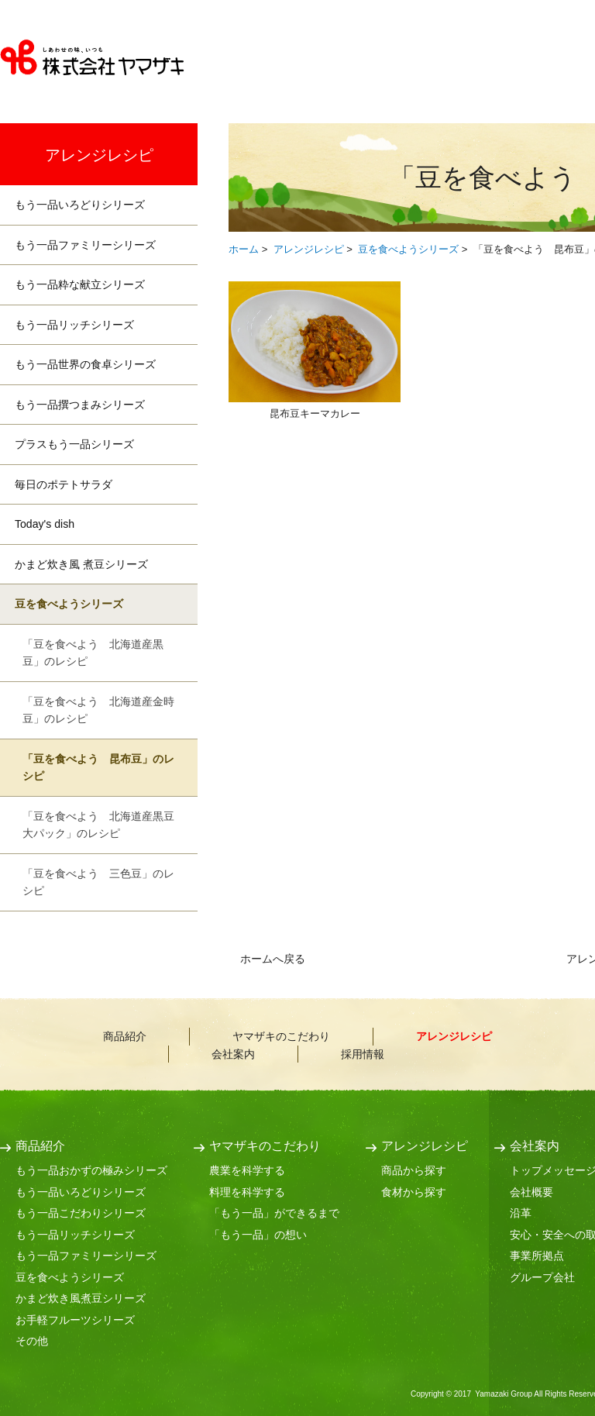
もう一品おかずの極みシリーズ (91, 1170)
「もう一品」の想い (258, 1234)
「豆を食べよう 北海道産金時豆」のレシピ (98, 710)
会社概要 (531, 1192)
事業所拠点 (537, 1255)
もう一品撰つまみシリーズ (80, 404)
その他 (31, 1341)
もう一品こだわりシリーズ (80, 1213)
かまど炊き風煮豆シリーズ (80, 1298)
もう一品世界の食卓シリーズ (85, 364)
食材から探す (413, 1192)
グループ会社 (542, 1277)
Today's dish (44, 524)
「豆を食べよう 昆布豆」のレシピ (98, 768)
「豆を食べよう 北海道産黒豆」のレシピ (92, 653)
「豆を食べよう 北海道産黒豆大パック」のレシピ (98, 825)
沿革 (520, 1213)
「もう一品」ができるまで (274, 1213)
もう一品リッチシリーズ (74, 325)
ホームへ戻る (272, 959)
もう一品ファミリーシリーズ (85, 245)
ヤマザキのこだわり (415, 62)
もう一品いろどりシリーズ (80, 204)
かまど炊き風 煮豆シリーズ (81, 564)
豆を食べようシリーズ (408, 249)
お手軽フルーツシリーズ (75, 1320)
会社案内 (233, 1054)
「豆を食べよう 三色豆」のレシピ (98, 882)
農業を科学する (247, 1170)
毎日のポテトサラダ (63, 484)
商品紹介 (293, 62)
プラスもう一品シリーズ (74, 444)
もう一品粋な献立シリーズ (80, 284)
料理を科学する (247, 1192)
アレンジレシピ (308, 249)
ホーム (244, 249)
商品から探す (413, 1170)
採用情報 (362, 1054)
